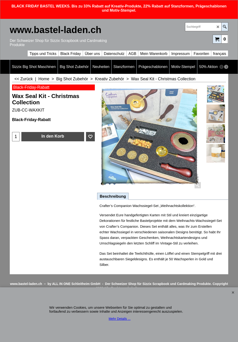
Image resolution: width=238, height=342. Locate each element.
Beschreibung (113, 196)
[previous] (221, 67)
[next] (226, 67)
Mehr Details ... (119, 319)
